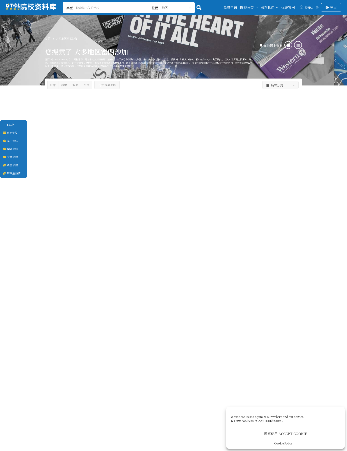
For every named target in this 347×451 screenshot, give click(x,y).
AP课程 (54, 221)
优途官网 (288, 7)
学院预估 (10, 149)
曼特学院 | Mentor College (253, 164)
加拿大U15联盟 (147, 217)
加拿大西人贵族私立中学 (247, 179)
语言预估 (10, 165)
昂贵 (86, 85)
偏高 (75, 85)
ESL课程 (69, 221)
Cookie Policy (283, 443)
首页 (47, 38)
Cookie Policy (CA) (221, 395)
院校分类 (247, 7)
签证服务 (171, 395)
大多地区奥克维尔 (82, 205)
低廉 (53, 85)
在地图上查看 (272, 45)
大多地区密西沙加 (107, 205)
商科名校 (195, 217)
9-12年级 (249, 210)
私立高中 (274, 179)
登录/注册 (312, 7)
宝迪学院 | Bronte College (77, 299)
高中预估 (10, 141)
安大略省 (75, 212)
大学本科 (169, 179)
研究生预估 (12, 173)
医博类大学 (150, 179)
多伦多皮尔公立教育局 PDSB (91, 186)
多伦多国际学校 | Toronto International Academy (164, 302)
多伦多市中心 (148, 201)
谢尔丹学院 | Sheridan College (258, 299)
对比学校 (10, 133)
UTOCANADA (176, 423)
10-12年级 (231, 210)
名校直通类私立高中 (156, 321)
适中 (64, 85)
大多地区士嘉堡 (187, 201)
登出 (331, 7)
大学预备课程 (82, 353)
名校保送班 (60, 353)
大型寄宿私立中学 (67, 315)
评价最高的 (107, 85)
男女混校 (100, 353)
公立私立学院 (239, 315)
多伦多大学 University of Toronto (173, 164)
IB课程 (84, 221)
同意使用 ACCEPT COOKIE (285, 433)
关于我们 (151, 395)
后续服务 (192, 395)
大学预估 (10, 157)
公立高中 (61, 186)
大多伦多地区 (61, 205)
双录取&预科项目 (173, 217)
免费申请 (230, 7)
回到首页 (111, 395)
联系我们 (267, 7)
